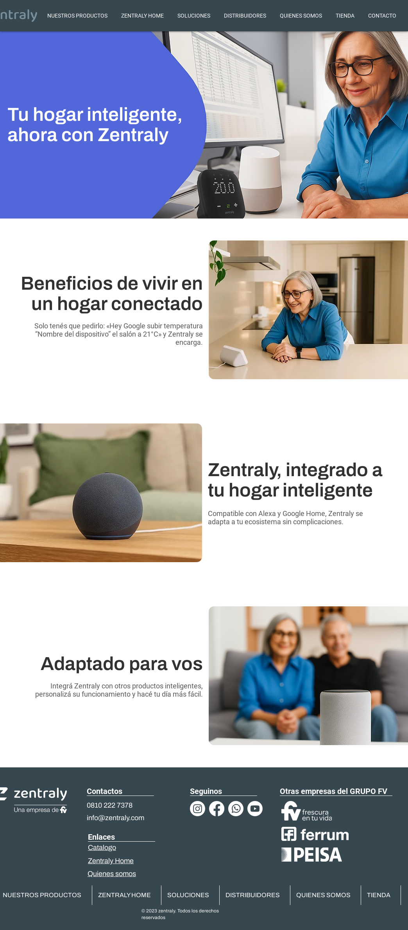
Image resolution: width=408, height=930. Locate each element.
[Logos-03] (235, 808)
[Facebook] (216, 808)
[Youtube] (255, 808)
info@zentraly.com (115, 818)
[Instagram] (197, 808)
